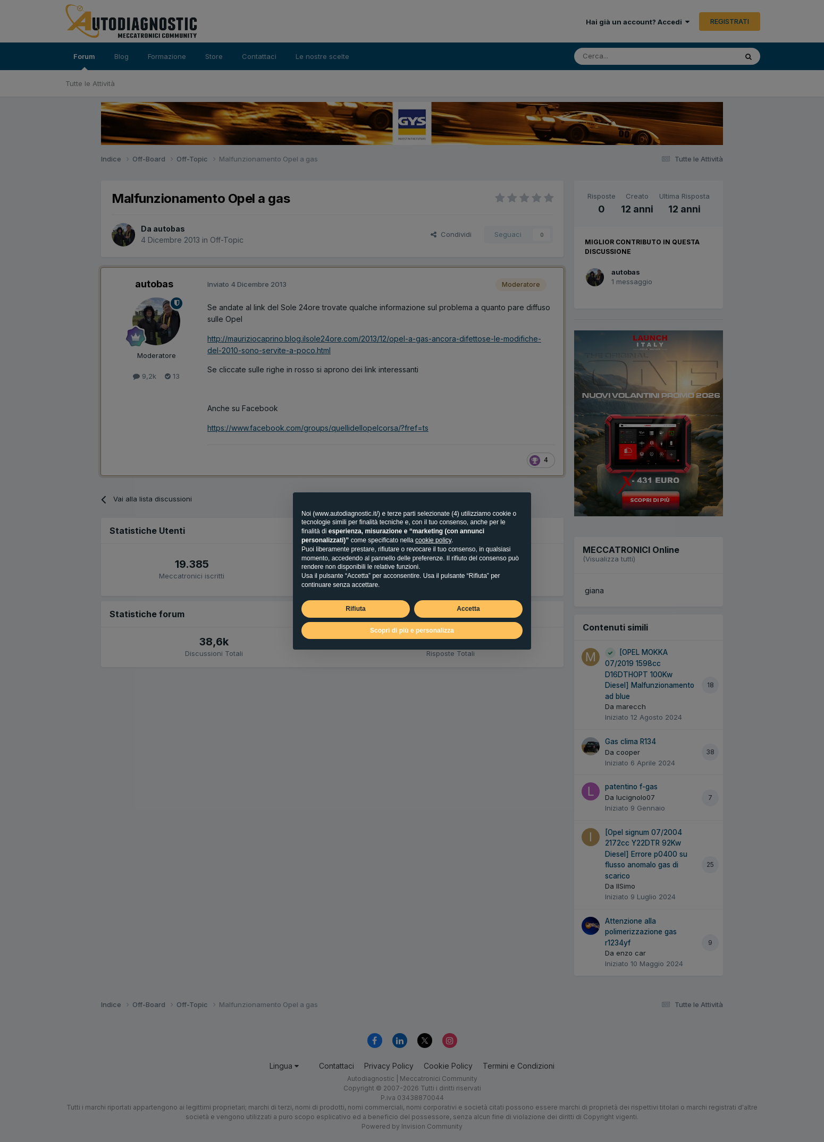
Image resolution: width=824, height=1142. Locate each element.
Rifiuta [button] (355, 608)
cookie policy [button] (433, 540)
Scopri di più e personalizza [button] (412, 630)
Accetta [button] (468, 608)
